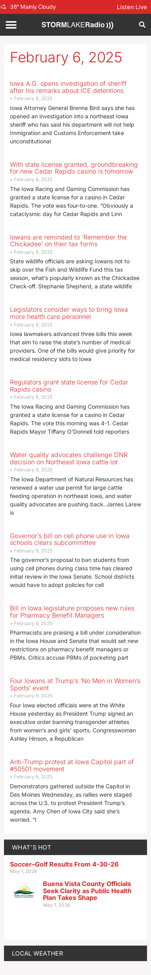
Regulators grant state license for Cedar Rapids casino (69, 385)
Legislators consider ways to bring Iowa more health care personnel (69, 312)
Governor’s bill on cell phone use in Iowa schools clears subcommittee (70, 539)
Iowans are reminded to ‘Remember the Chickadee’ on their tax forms (68, 240)
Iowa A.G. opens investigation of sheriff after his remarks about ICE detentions (68, 87)
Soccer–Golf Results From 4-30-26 (64, 864)
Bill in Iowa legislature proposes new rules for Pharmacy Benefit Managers (72, 611)
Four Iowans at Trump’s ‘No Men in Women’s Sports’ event (75, 684)
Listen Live (132, 7)
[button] (11, 25)
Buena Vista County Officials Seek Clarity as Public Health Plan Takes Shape (87, 891)
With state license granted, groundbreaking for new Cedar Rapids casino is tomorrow (74, 168)
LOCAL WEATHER (37, 953)
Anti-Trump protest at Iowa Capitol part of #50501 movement (72, 765)
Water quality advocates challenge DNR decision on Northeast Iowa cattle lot (69, 458)
